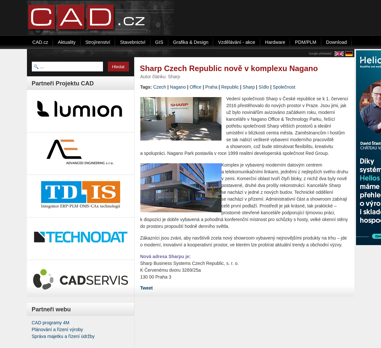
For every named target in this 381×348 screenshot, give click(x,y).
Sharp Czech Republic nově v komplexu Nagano (229, 68)
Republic (230, 87)
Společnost (284, 87)
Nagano (178, 87)
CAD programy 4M (51, 322)
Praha (211, 87)
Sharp (249, 87)
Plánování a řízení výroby (57, 329)
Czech (159, 87)
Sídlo (264, 87)
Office (195, 87)
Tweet (146, 288)
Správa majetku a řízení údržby (63, 336)
